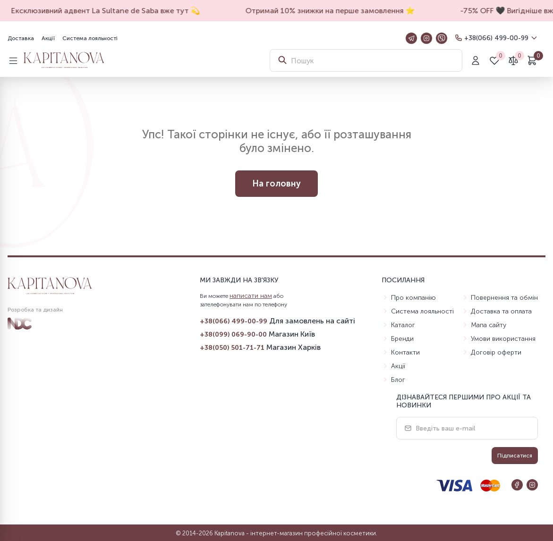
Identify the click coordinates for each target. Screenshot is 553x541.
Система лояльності (90, 38)
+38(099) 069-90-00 (233, 334)
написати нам (251, 296)
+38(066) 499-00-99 (496, 38)
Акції (48, 38)
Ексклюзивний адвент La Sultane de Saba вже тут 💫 (109, 10)
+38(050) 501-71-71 (232, 348)
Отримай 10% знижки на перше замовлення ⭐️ (334, 10)
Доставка (21, 38)
